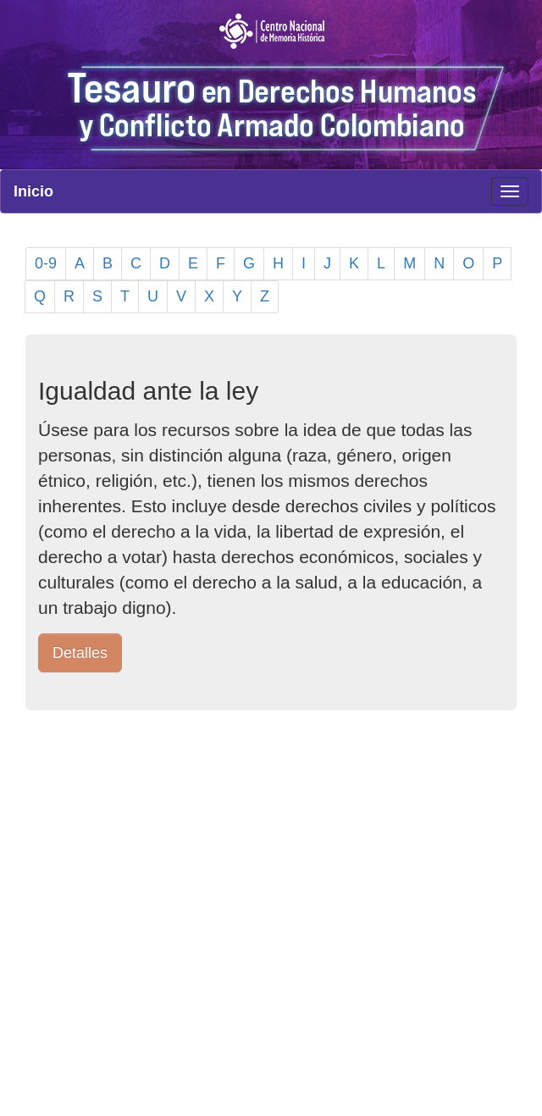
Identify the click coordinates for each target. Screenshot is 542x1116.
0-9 (46, 263)
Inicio (33, 191)
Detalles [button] (80, 652)
